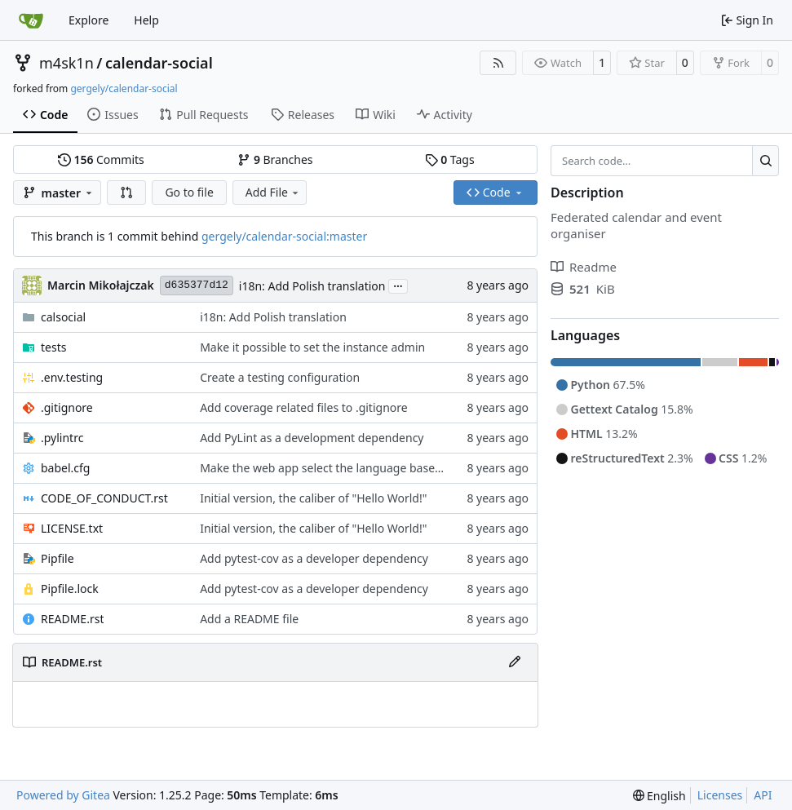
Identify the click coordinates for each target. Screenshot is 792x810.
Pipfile (57, 558)
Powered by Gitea (63, 795)
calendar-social (159, 63)
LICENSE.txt (72, 528)
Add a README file (249, 618)
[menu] (659, 795)
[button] (126, 192)
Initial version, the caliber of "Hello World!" (313, 498)
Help (146, 20)
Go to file (189, 192)
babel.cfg (65, 468)
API (763, 795)
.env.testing (72, 377)
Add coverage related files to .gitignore (304, 407)
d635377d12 (196, 285)
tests (53, 347)
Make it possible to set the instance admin (312, 347)
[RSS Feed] (498, 63)
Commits (101, 159)
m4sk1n (66, 63)
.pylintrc (62, 437)
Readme (584, 267)
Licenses (720, 795)
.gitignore (67, 407)
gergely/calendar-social (123, 88)
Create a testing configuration (280, 377)
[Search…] (765, 160)
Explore (88, 20)
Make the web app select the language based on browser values (371, 468)
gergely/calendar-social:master (284, 236)
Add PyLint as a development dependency (311, 437)
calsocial (63, 317)
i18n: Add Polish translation (312, 286)
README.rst (72, 618)
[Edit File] (515, 662)
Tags (450, 159)
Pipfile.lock (70, 588)
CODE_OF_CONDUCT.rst (104, 498)
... (398, 284)
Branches (274, 159)
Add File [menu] (273, 192)
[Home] (31, 20)
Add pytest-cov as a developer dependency (314, 558)
